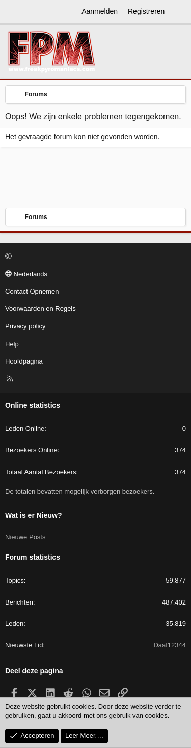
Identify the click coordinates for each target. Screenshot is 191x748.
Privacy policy (25, 326)
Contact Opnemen (32, 291)
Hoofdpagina (24, 361)
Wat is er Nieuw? (33, 515)
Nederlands (26, 274)
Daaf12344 (169, 645)
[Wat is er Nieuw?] (179, 12)
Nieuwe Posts (25, 537)
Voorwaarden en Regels (40, 308)
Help (12, 344)
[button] (94, 257)
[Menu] (13, 11)
